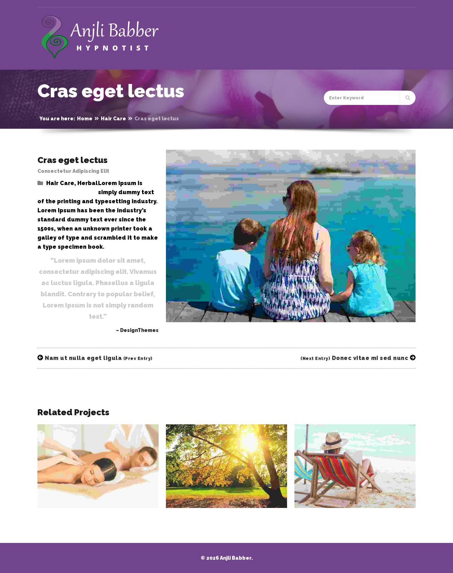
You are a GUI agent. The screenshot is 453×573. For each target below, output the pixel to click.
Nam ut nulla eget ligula (95, 358)
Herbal (87, 183)
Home (84, 118)
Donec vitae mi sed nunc (358, 358)
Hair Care (113, 118)
